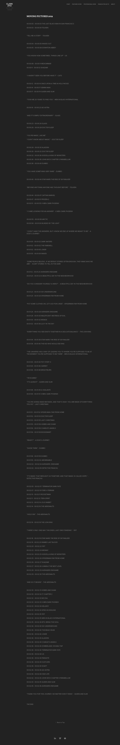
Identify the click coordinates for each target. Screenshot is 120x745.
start (68, 4)
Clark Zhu (9, 4)
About (113, 4)
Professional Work (90, 4)
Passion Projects (103, 4)
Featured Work (77, 4)
